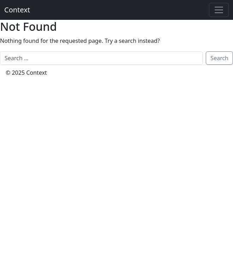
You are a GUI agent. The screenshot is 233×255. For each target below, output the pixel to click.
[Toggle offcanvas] (219, 10)
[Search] (101, 58)
